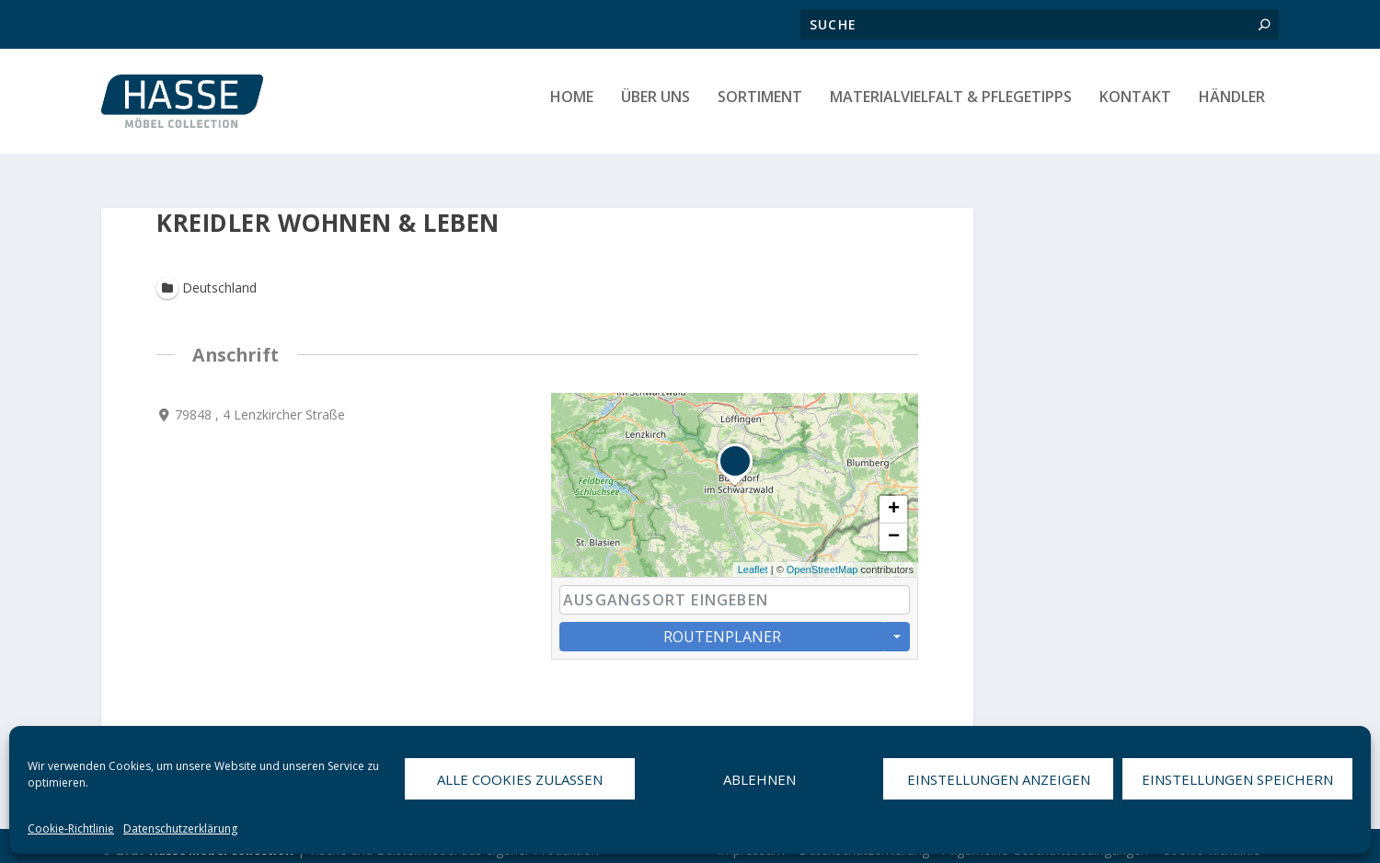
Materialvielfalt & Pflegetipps (951, 107)
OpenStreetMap (822, 561)
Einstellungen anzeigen (998, 779)
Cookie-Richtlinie (71, 828)
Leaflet (753, 561)
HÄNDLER (1232, 107)
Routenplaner (722, 628)
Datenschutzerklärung (180, 828)
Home (571, 107)
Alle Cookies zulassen (520, 779)
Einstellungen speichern (1237, 779)
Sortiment (760, 107)
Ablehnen (759, 779)
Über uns (655, 107)
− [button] (894, 529)
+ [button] (894, 501)
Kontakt (1135, 107)
